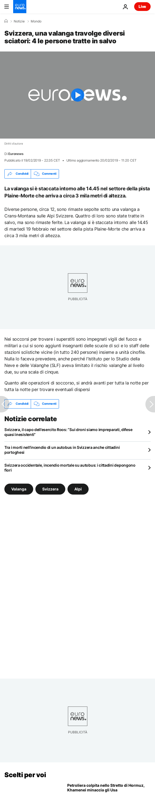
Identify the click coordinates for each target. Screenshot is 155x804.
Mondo (36, 21)
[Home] (6, 21)
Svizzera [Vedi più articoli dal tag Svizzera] (50, 488)
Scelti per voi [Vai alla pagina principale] (25, 775)
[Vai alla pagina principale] (19, 6)
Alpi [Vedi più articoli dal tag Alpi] (78, 488)
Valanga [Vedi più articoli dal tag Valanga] (18, 488)
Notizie (19, 21)
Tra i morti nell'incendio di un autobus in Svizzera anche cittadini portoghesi (62, 450)
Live (142, 6)
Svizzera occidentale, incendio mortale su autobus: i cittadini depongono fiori (70, 467)
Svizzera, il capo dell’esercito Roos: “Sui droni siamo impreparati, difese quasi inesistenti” (68, 432)
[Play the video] (77, 95)
